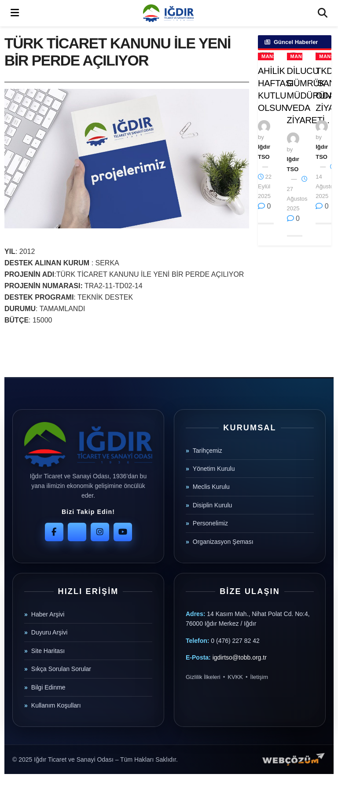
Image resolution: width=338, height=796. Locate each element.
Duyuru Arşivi (49, 632)
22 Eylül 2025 (265, 186)
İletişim (259, 677)
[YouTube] (123, 532)
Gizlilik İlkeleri (203, 677)
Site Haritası (48, 650)
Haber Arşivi (47, 614)
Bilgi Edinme (48, 687)
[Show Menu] (15, 13)
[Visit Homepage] (168, 13)
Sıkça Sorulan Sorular (61, 668)
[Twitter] (77, 532)
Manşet (272, 56)
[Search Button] (322, 13)
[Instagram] (100, 532)
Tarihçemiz (207, 450)
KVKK (235, 677)
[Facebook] (54, 532)
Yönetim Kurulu (214, 468)
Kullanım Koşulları (56, 705)
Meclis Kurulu (211, 486)
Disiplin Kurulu (212, 505)
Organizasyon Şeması (223, 541)
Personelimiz (210, 523)
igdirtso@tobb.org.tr (240, 657)
